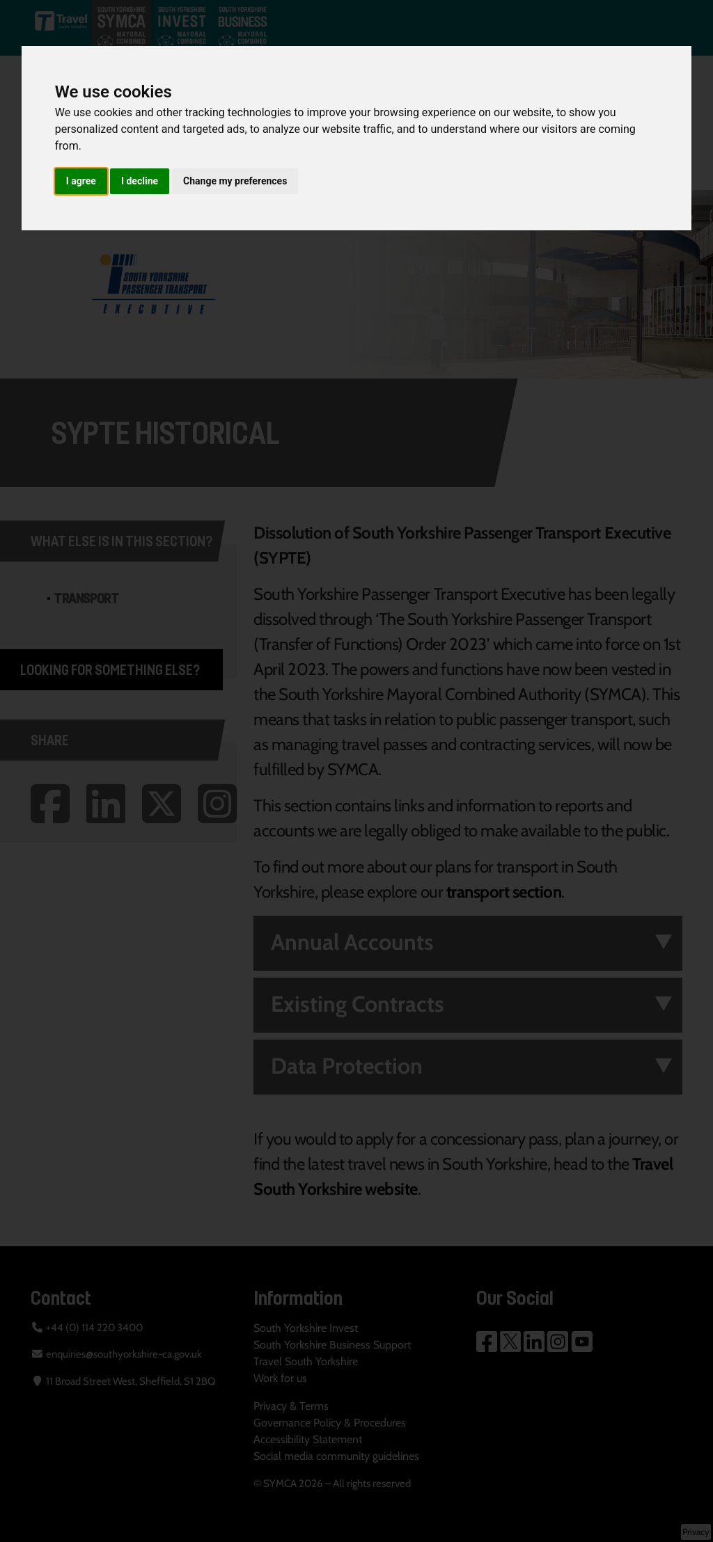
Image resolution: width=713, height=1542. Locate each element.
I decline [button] (139, 180)
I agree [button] (81, 180)
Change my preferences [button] (235, 180)
